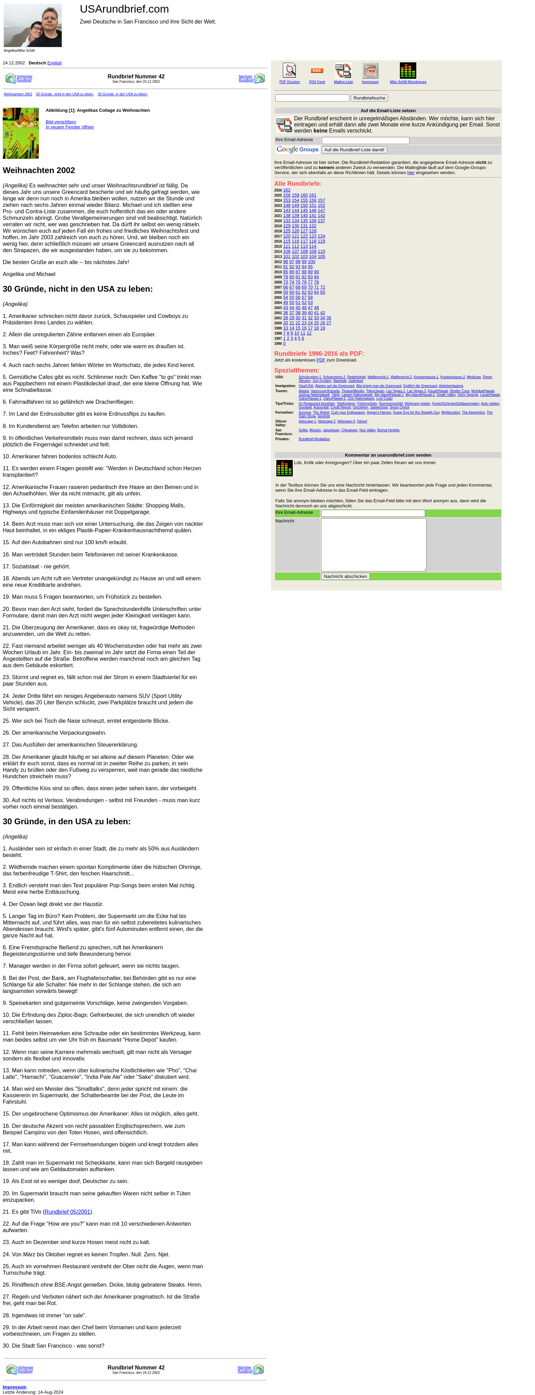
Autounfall (321, 407)
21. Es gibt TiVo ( (24, 1212)
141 (313, 215)
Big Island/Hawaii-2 (420, 395)
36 (285, 312)
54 (285, 297)
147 (321, 210)
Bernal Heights (388, 430)
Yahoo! (362, 421)
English (54, 62)
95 (310, 266)
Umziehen (360, 407)
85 (285, 271)
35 (329, 317)
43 (285, 307)
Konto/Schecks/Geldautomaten (455, 403)
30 (297, 317)
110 (321, 251)
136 (313, 220)
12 (309, 333)
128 (313, 230)
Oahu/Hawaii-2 (334, 398)
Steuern (304, 381)
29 (291, 317)
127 (304, 230)
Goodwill (305, 407)
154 (295, 200)
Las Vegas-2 (416, 391)
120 (287, 236)
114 (313, 246)
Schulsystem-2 (334, 377)
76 (304, 282)
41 (316, 312)
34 (322, 317)
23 (304, 322)
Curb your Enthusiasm (348, 412)
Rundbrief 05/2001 (67, 1212)
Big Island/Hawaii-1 (389, 395)
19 (322, 328)
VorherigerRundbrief (24, 78)
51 (297, 302)
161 (313, 195)
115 (287, 241)
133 (287, 220)
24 (310, 322)
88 (304, 271)
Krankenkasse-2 (452, 377)
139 (295, 215)
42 (322, 312)
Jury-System (322, 381)
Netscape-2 (326, 421)
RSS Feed (317, 82)
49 (285, 302)
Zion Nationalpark (361, 398)
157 (321, 200)
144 (295, 210)
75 (297, 282)
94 (304, 266)
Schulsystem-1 (310, 377)
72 (322, 287)
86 (291, 271)
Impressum (370, 82)
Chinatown (350, 430)
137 (321, 220)
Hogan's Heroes (379, 412)
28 (285, 317)
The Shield (321, 412)
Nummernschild (391, 403)
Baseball (339, 381)
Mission (315, 430)
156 (313, 200)
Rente (487, 377)
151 (313, 205)
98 (297, 261)
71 (316, 287)
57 (304, 297)
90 (316, 271)
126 (295, 230)
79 (285, 276)
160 (304, 195)
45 (297, 307)
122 (304, 236)
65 (322, 292)
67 (291, 287)
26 (322, 322)
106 (287, 251)
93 (297, 266)
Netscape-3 (346, 421)
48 (316, 307)
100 (311, 261)
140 (304, 215)
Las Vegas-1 (395, 391)
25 (316, 322)
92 (291, 266)
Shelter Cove (459, 391)
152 (321, 205)
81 (297, 276)
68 (297, 287)
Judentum (355, 381)
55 (291, 297)
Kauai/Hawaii (438, 391)
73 (285, 282)
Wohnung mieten (417, 403)
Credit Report (341, 407)
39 (304, 312)
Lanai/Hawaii (490, 395)
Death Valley (446, 395)
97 (291, 261)
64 (316, 292)
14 (291, 328)
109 (313, 251)
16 (304, 328)
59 (285, 292)
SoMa (303, 430)
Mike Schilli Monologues (408, 82)
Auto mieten (490, 403)
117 (304, 241)
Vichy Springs (468, 395)
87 (297, 271)
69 (304, 287)
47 (310, 307)
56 (297, 297)
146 (313, 210)
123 (313, 236)
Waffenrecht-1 (378, 377)
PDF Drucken (289, 82)
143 (287, 210)
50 (291, 302)
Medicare (474, 377)
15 (297, 328)
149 (295, 205)
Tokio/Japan (375, 391)
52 (304, 302)
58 (310, 297)
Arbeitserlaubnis (451, 386)
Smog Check (399, 407)
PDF (321, 360)
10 (296, 333)
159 (295, 195)
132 (313, 225)
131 (304, 225)
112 (295, 246)
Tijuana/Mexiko (353, 391)
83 (310, 276)
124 (321, 236)
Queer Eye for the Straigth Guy (416, 412)
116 (295, 241)
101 (287, 256)
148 (287, 205)
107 (295, 251)
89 (310, 271)
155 (304, 200)
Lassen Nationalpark (357, 395)
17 (310, 328)
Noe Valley (367, 430)
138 (287, 215)
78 (316, 282)
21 (291, 322)
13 (285, 328)
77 (310, 282)
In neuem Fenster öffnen (70, 126)
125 (287, 230)
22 (297, 322)
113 (304, 246)
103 (304, 256)
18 (316, 328)
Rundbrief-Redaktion (314, 439)
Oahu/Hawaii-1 (310, 398)
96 (285, 261)
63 (310, 292)
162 (287, 190)
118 (313, 241)
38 (297, 312)
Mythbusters (451, 412)
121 (295, 236)
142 (321, 215)
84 (316, 276)
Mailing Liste (343, 82)
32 (310, 317)
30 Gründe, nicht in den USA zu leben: (65, 94)
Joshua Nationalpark (314, 395)
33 (316, 317)
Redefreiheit (356, 377)
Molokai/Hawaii (483, 391)
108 (304, 251)
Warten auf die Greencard (335, 386)
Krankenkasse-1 (426, 377)
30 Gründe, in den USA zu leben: (123, 94)
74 (291, 282)
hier (411, 172)
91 (285, 266)
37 (291, 312)
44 (291, 307)
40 (310, 312)
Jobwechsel (379, 407)
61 (297, 292)
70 (310, 287)
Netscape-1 (307, 421)
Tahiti (335, 395)
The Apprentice (473, 412)
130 (295, 225)
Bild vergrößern (61, 121)
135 (304, 220)
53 (310, 302)
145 (304, 210)
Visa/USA (306, 386)
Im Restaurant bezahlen (317, 403)
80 (291, 276)
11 (303, 333)
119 (321, 241)
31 (304, 317)
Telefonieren (346, 403)
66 (285, 287)
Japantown (331, 430)
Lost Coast (384, 398)
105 (321, 256)
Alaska (304, 391)
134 (295, 220)
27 (329, 322)
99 (304, 261)
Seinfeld (323, 416)
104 (313, 256)
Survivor (305, 412)
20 (285, 322)
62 (304, 292)
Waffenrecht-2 (401, 377)
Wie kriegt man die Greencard (379, 386)
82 (304, 276)
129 (287, 225)
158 (287, 195)
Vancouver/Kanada (325, 391)
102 (295, 256)
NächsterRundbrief (246, 78)
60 (291, 292)
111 (287, 246)
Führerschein (367, 403)
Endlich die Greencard (420, 386)
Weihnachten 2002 (18, 94)
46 (304, 307)
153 (287, 200)
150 (304, 205)
